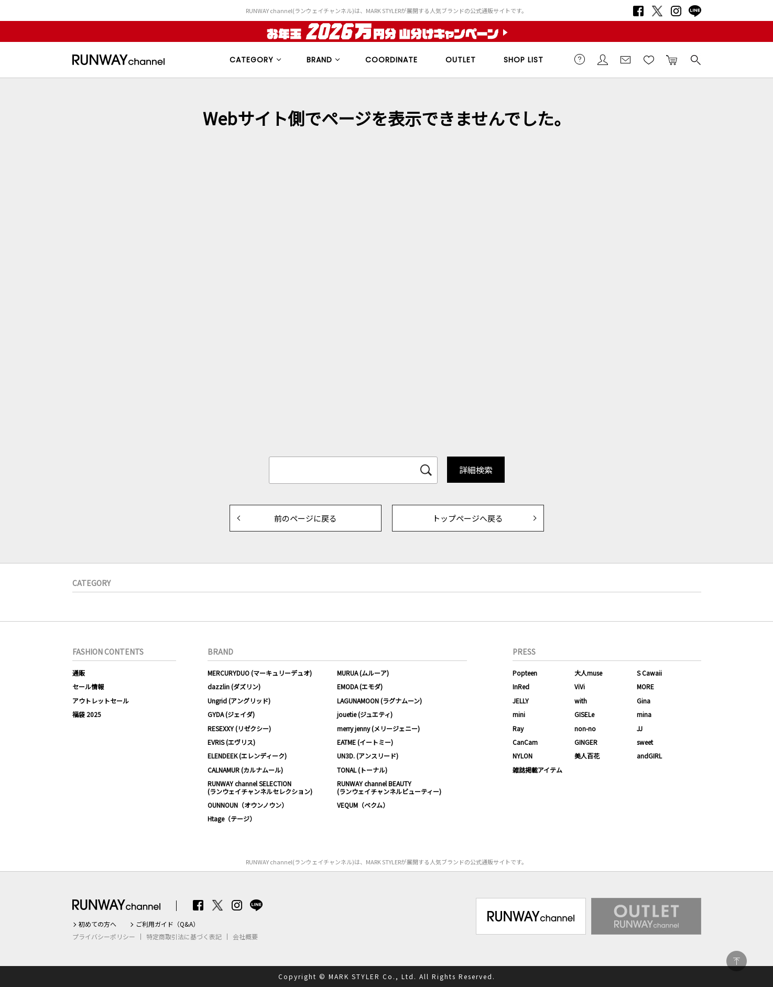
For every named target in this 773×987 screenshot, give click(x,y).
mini (519, 714)
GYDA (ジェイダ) (231, 714)
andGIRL (649, 755)
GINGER (585, 741)
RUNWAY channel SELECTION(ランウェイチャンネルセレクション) (260, 787)
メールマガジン (625, 59)
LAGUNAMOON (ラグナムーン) (379, 700)
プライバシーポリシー (103, 937)
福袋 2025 (86, 714)
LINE (695, 11)
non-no (585, 728)
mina (644, 714)
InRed (521, 686)
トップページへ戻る (467, 518)
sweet (645, 741)
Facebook (638, 11)
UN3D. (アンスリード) (367, 755)
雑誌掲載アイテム (537, 769)
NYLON (522, 755)
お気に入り (649, 59)
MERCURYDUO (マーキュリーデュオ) (260, 672)
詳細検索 (476, 469)
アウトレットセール (100, 700)
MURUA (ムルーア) (363, 672)
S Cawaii (649, 672)
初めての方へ (97, 924)
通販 (78, 672)
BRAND (319, 60)
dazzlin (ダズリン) (234, 686)
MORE (645, 686)
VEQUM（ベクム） (363, 804)
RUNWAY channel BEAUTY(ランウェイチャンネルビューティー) (389, 787)
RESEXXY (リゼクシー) (239, 728)
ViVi (579, 686)
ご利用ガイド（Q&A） (167, 924)
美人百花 (587, 755)
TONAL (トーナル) (362, 769)
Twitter (657, 11)
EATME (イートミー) (365, 741)
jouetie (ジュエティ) (365, 714)
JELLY (521, 700)
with (580, 700)
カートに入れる (672, 59)
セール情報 (88, 686)
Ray (518, 728)
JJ (640, 728)
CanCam (525, 741)
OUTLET (460, 60)
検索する (695, 59)
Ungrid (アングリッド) (239, 700)
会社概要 (245, 937)
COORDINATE (391, 60)
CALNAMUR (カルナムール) (245, 769)
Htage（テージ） (232, 818)
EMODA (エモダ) (360, 686)
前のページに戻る (305, 518)
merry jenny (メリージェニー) (378, 728)
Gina (643, 700)
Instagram (676, 11)
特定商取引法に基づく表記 (184, 937)
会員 (602, 59)
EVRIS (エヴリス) (231, 741)
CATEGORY (252, 60)
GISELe (584, 714)
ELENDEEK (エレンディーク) (247, 755)
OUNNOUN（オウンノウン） (248, 804)
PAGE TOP (736, 961)
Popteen (525, 672)
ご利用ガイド (579, 59)
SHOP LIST (523, 60)
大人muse (588, 672)
